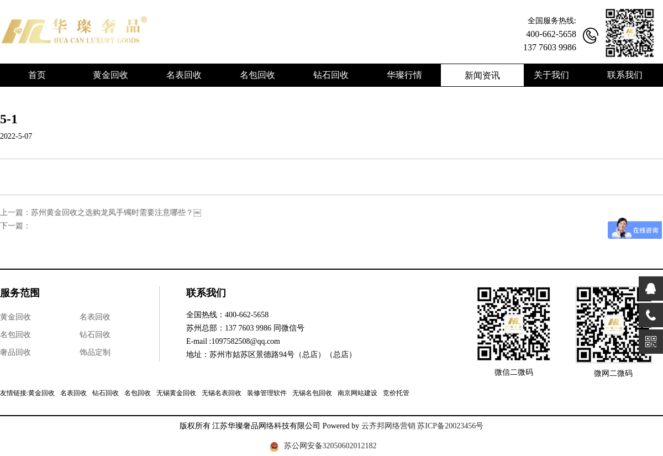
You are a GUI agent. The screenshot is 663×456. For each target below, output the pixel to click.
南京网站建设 (357, 393)
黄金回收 (15, 317)
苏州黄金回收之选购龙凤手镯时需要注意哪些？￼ (116, 212)
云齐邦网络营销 (388, 426)
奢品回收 (15, 352)
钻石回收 (95, 335)
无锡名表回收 (221, 393)
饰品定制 (95, 352)
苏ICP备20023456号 (450, 426)
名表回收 (95, 317)
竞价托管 (396, 393)
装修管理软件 (267, 393)
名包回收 (15, 335)
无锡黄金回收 (176, 393)
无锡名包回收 (312, 393)
